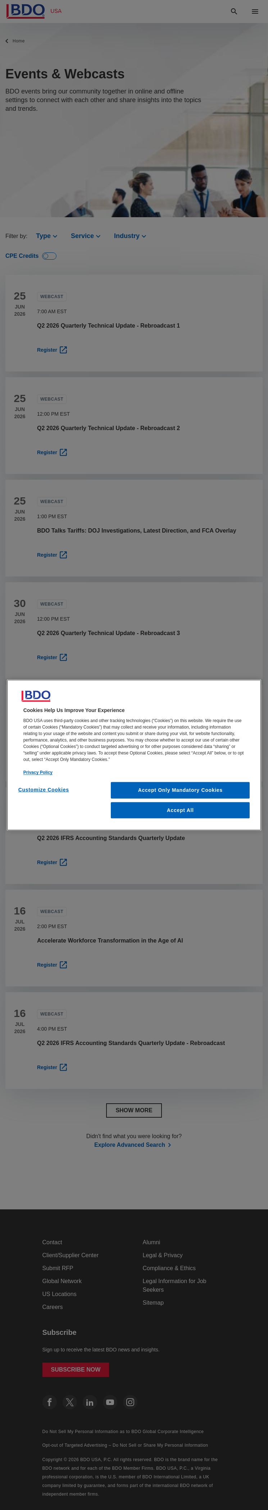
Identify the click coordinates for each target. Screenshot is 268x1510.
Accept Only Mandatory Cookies (180, 790)
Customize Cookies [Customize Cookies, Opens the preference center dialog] (43, 790)
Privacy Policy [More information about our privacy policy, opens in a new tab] (38, 772)
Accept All (180, 810)
